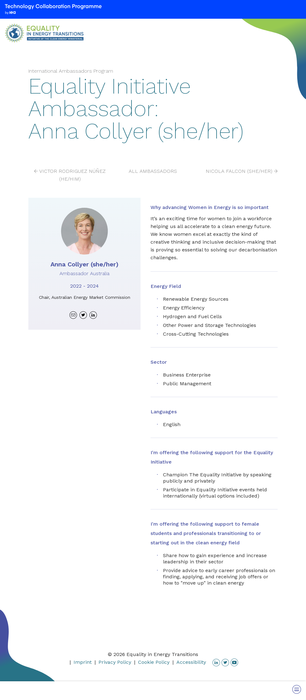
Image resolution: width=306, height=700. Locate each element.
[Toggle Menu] (296, 689)
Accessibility (191, 662)
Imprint (83, 662)
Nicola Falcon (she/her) (239, 171)
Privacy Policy (114, 662)
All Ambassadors (153, 171)
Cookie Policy (154, 662)
